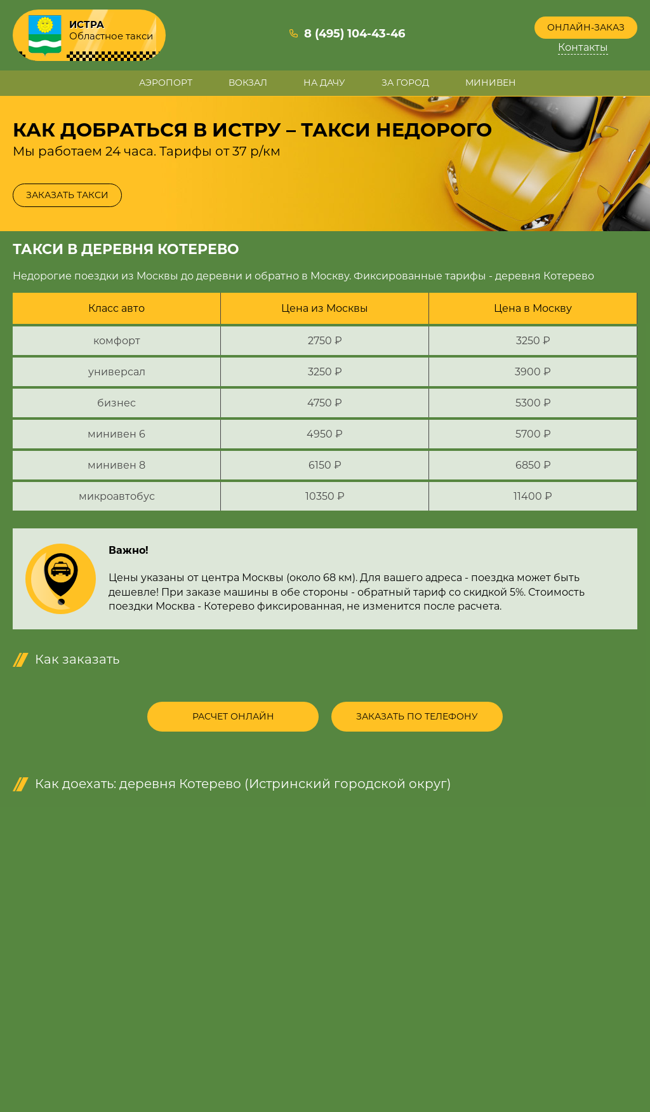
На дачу (324, 82)
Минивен (490, 82)
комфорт (116, 341)
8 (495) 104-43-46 (354, 34)
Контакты (583, 47)
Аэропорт (165, 82)
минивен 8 (116, 465)
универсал (116, 372)
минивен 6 (116, 434)
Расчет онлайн (233, 716)
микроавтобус (117, 496)
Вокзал (248, 82)
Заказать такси (67, 195)
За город (405, 82)
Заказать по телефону (417, 716)
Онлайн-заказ (586, 27)
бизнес (116, 403)
